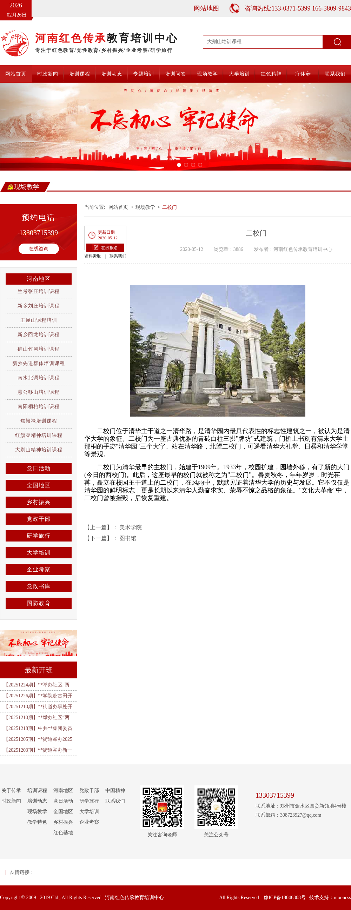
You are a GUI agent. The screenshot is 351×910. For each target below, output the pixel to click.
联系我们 (335, 74)
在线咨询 (38, 248)
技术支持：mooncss (330, 897)
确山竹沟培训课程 (39, 349)
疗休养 (303, 74)
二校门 (169, 207)
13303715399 (38, 233)
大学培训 (239, 74)
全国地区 (39, 485)
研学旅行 (39, 536)
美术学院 (130, 527)
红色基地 (63, 832)
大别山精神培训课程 (38, 449)
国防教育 (39, 603)
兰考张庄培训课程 (39, 291)
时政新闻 (47, 74)
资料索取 (92, 256)
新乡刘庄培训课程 (39, 305)
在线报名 (109, 247)
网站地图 (206, 8)
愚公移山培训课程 (39, 392)
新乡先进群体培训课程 (38, 363)
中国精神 (115, 790)
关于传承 (11, 790)
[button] (26, 127)
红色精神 (271, 74)
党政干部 (39, 519)
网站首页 (15, 74)
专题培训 (143, 74)
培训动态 (111, 74)
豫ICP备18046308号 (285, 897)
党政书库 (39, 586)
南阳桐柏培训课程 (39, 406)
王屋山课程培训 (38, 320)
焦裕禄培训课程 (38, 421)
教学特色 (37, 822)
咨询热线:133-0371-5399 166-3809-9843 (298, 8)
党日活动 (39, 468)
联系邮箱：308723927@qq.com (289, 815)
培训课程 (79, 74)
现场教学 (207, 74)
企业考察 (39, 569)
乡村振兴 (39, 502)
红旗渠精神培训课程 (38, 435)
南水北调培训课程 (39, 377)
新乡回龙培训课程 (39, 334)
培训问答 (175, 74)
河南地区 (39, 279)
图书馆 (127, 538)
